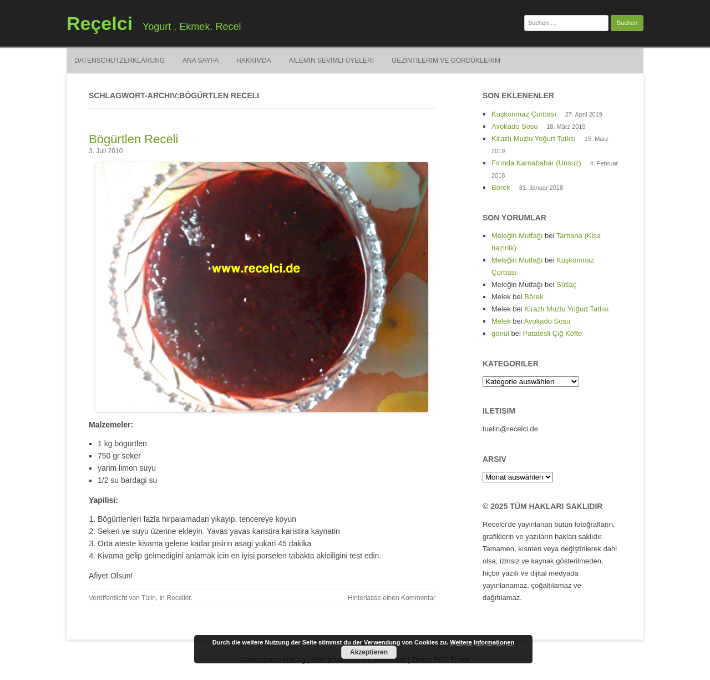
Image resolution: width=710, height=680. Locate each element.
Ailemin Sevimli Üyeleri (331, 60)
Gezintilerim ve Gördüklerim (446, 60)
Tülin (148, 598)
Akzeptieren (369, 652)
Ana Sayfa (200, 60)
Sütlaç (566, 284)
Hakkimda (253, 60)
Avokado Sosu (514, 126)
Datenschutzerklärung (119, 60)
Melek (501, 321)
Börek (500, 187)
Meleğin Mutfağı (517, 235)
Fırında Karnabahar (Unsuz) (536, 163)
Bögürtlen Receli (133, 139)
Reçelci (100, 23)
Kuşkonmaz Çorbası (523, 114)
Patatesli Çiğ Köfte (552, 333)
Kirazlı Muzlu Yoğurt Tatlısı (533, 138)
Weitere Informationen (482, 642)
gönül (500, 333)
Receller (178, 598)
